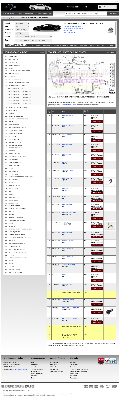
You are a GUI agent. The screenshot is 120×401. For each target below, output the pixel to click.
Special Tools (67, 30)
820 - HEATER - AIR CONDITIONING (16, 208)
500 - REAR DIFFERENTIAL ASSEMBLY (16, 156)
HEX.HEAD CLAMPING (69, 318)
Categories (9, 14)
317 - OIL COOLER (10, 136)
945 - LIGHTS (9, 264)
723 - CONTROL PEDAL (12, 188)
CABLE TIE (65, 197)
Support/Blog (45, 14)
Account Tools (73, 7)
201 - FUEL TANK (10, 122)
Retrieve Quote (54, 367)
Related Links (74, 378)
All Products (73, 376)
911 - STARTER (9, 255)
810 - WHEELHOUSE (11, 200)
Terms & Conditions (37, 369)
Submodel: (9, 30)
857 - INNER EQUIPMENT (12, 232)
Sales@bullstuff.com (20, 369)
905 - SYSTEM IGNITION (12, 246)
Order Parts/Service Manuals (72, 26)
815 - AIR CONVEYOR (11, 203)
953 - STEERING (10, 266)
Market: (8, 33)
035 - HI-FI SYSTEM (11, 62)
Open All (41, 52)
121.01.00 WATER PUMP (15, 88)
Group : (8, 36)
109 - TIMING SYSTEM (12, 73)
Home (5, 18)
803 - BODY (8, 191)
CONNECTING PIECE (69, 213)
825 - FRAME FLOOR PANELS (14, 217)
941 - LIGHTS (9, 261)
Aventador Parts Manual (69, 105)
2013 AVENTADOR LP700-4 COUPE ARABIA (35, 18)
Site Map (72, 362)
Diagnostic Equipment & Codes (73, 28)
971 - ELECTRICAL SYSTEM (13, 272)
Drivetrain (74, 45)
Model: (7, 23)
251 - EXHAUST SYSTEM (12, 125)
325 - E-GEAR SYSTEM (12, 139)
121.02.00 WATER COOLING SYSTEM (19, 91)
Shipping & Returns (37, 373)
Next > (113, 52)
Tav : (7, 40)
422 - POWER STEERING (12, 153)
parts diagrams (13, 18)
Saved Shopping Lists (56, 371)
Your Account (54, 362)
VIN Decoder (74, 365)
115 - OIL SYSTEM (10, 76)
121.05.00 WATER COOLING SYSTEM (19, 100)
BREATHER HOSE (68, 125)
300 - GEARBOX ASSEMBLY (13, 130)
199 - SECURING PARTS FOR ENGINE (16, 119)
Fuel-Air (83, 45)
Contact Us (34, 365)
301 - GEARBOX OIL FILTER (13, 133)
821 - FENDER (9, 211)
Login (117, 1)
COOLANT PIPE (67, 135)
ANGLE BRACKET (68, 300)
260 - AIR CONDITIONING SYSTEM (15, 127)
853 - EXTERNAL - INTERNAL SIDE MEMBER (18, 229)
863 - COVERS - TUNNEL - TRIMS (15, 235)
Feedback (34, 376)
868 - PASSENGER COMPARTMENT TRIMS (18, 237)
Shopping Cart (54, 369)
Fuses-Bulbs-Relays (96, 45)
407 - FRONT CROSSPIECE (13, 142)
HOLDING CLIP (67, 178)
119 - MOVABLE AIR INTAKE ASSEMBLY (17, 82)
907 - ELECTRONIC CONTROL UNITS (16, 252)
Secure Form (74, 373)
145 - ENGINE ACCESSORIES (14, 116)
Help (87, 7)
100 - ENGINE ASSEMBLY (12, 65)
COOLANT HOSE (67, 115)
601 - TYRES (9, 168)
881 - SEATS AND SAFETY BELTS (15, 243)
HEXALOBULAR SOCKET (70, 308)
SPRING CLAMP (67, 170)
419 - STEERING (10, 151)
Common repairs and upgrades (55, 45)
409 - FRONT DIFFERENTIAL (13, 145)
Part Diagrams (26, 14)
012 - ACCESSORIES (11, 59)
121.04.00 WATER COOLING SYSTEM (19, 97)
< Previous (106, 52)
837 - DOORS (9, 223)
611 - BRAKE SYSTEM (11, 171)
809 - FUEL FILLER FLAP (12, 197)
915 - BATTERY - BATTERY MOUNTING (16, 258)
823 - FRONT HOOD (11, 214)
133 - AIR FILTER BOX (11, 110)
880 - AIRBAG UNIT (11, 240)
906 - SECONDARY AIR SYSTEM (14, 249)
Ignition (110, 45)
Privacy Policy (35, 371)
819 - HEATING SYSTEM (12, 206)
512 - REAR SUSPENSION (13, 162)
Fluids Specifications (69, 32)
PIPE (63, 274)
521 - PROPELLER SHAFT (13, 165)
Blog (32, 378)
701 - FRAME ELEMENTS (12, 185)
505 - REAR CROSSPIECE (13, 159)
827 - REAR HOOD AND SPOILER (15, 220)
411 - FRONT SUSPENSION (13, 148)
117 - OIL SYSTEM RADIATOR (14, 79)
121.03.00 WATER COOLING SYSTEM (19, 94)
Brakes (38, 45)
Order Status (53, 365)
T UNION (65, 222)
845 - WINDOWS (10, 226)
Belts (31, 45)
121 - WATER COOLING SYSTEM (15, 85)
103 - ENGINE (9, 68)
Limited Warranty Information (79, 369)
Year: (7, 26)
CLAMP (64, 162)
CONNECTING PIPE (68, 265)
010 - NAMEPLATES (11, 56)
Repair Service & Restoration (79, 371)
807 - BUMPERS (10, 194)
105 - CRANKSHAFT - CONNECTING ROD (17, 71)
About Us (34, 367)
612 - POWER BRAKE (11, 174)
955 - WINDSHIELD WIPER (13, 269)
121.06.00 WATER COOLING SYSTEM (19, 103)
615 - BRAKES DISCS (11, 179)
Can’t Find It (74, 367)
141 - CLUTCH (9, 113)
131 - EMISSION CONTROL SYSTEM (16, 107)
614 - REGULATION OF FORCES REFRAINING (19, 177)
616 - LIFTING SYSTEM (12, 182)
